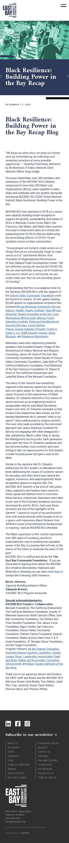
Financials (13, 756)
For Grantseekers (47, 760)
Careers (12, 769)
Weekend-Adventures (35, 336)
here (57, 571)
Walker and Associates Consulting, (39, 660)
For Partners (45, 769)
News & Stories (16, 773)
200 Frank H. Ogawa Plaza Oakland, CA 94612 (18, 813)
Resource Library (17, 777)
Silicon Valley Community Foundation (32, 295)
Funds (11, 752)
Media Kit (43, 747)
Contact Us (44, 752)
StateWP (24, 833)
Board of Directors (18, 765)
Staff (11, 760)
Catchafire (45, 652)
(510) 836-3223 (13, 818)
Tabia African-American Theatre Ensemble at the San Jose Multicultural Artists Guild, (34, 314)
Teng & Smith (13, 664)
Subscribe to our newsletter (29, 734)
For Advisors (45, 765)
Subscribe (43, 756)
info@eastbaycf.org (15, 821)
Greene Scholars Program (30, 329)
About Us (13, 743)
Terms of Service (47, 777)
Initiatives (13, 747)
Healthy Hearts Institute (29, 310)
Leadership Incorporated (38, 656)
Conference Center (48, 743)
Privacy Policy (46, 773)
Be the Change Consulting (43, 649)
